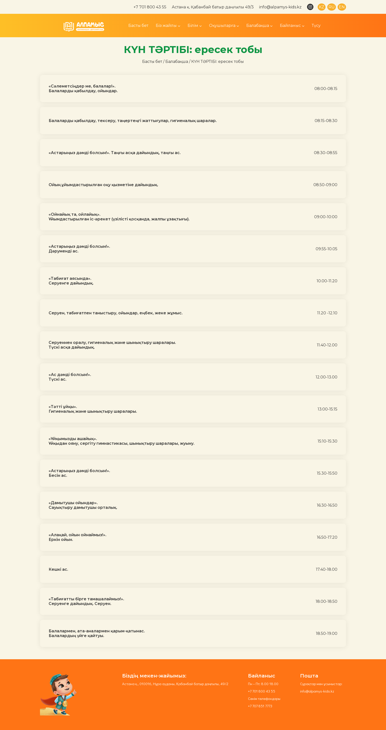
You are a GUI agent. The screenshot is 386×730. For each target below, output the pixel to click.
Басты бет (138, 25)
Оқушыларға (224, 25)
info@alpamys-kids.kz (280, 7)
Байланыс (292, 25)
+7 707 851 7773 (260, 705)
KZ (321, 7)
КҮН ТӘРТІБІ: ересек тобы (217, 61)
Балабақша (259, 25)
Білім (195, 25)
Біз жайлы (168, 25)
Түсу (316, 25)
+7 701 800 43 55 (150, 7)
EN (342, 7)
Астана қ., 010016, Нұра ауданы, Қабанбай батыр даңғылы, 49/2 (175, 683)
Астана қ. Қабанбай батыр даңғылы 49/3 (213, 7)
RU (331, 7)
